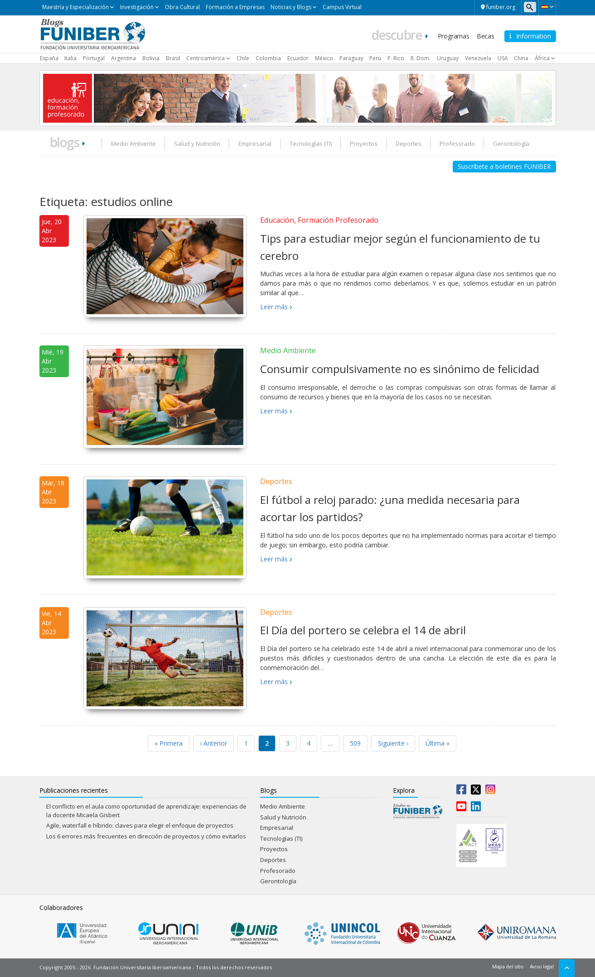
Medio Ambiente (133, 143)
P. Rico (395, 58)
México (324, 58)
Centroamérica (205, 58)
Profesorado (457, 143)
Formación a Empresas (235, 7)
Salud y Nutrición (197, 143)
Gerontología (511, 143)
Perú (375, 58)
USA (503, 58)
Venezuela (478, 58)
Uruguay (448, 58)
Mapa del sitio (508, 966)
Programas (453, 36)
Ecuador (298, 58)
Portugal (94, 58)
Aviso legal (542, 966)
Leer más (274, 306)
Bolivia (151, 58)
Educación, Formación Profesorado (319, 220)
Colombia (268, 58)
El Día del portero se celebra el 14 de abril (363, 630)
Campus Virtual (342, 7)
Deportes (408, 143)
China (521, 58)
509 (355, 743)
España (49, 58)
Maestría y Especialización (75, 7)
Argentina (123, 58)
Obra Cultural (182, 7)
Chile (243, 58)
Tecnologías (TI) (311, 143)
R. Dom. (421, 58)
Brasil (173, 58)
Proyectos (363, 143)
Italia (70, 58)
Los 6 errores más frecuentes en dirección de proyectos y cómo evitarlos (146, 836)
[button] (547, 7)
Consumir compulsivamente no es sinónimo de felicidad (399, 368)
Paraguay (351, 58)
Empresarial (254, 143)
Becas (485, 36)
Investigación (137, 7)
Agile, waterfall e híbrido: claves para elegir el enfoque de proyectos (139, 825)
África (542, 58)
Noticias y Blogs (291, 7)
